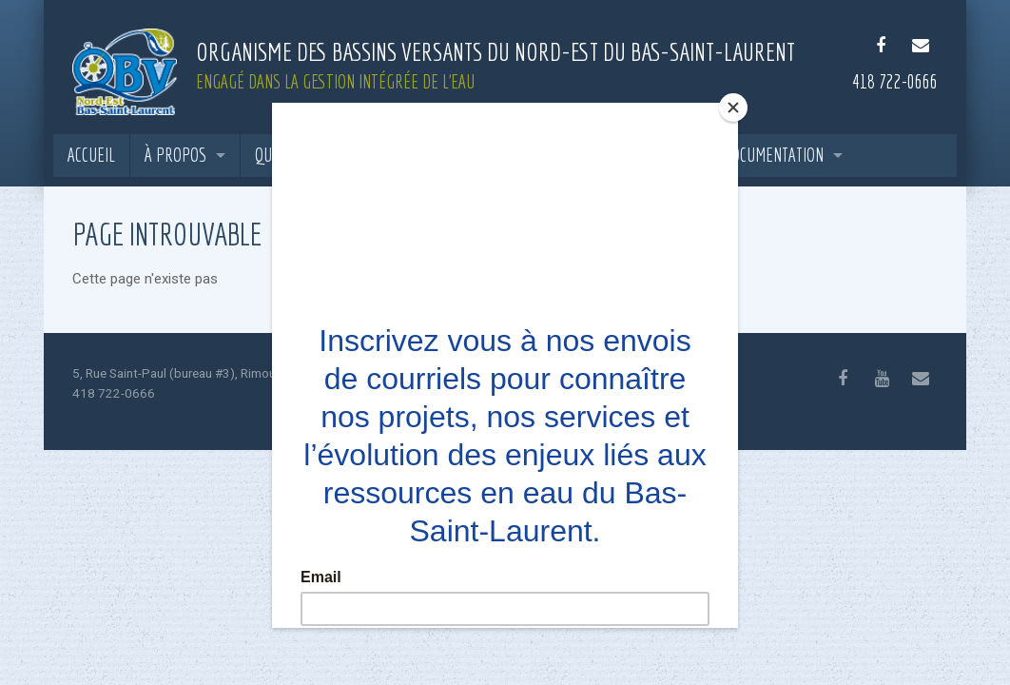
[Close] (733, 107)
